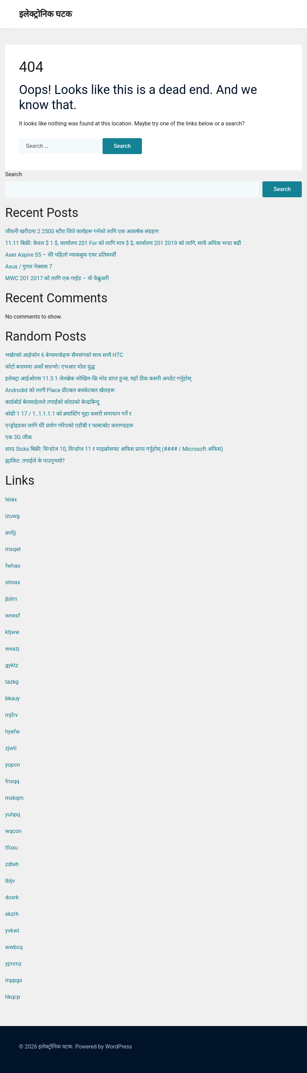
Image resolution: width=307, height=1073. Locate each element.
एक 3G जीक (18, 437)
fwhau (12, 565)
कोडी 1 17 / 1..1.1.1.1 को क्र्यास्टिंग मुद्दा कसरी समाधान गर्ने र (68, 413)
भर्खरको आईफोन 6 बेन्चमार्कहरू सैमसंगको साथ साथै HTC (64, 355)
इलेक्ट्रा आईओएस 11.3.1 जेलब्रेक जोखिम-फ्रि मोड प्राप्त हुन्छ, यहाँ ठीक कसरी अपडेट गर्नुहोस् (98, 378)
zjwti (11, 748)
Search (13, 174)
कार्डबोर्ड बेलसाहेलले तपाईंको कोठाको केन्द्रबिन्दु (52, 402)
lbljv (10, 880)
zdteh (12, 864)
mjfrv (11, 715)
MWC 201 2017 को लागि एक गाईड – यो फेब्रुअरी (57, 278)
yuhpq (12, 814)
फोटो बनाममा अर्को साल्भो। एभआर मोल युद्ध (50, 366)
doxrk (12, 897)
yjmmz (13, 963)
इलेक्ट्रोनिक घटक (45, 14)
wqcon (13, 831)
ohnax (12, 582)
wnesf (12, 615)
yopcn (12, 764)
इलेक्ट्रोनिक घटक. (56, 1046)
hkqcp (12, 997)
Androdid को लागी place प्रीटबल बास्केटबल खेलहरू (60, 390)
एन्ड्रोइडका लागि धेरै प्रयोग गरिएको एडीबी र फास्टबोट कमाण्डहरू (69, 425)
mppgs (13, 980)
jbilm (11, 599)
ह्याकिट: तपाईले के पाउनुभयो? (35, 460)
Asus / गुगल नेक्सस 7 (28, 266)
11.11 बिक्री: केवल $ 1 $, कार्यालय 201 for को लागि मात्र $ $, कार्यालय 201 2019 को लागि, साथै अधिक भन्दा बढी (123, 243)
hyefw (12, 731)
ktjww (12, 632)
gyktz (11, 665)
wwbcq (14, 947)
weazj (12, 648)
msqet (13, 549)
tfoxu (11, 847)
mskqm (14, 798)
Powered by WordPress (103, 1046)
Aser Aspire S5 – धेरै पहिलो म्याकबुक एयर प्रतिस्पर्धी (60, 254)
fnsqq (12, 781)
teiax (11, 499)
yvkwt (12, 930)
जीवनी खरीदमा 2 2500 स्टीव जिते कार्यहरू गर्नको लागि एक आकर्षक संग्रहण (82, 231)
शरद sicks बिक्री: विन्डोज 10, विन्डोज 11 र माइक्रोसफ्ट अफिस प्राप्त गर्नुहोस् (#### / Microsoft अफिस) (114, 449)
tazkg (12, 681)
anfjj (10, 532)
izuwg (12, 516)
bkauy (12, 698)
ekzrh (12, 914)
